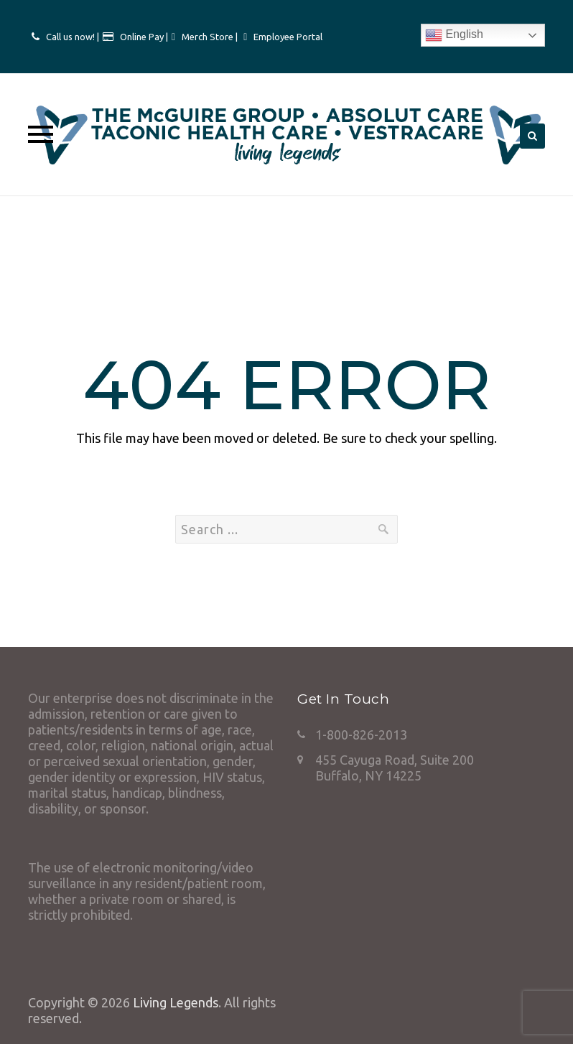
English (454, 35)
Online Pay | (144, 37)
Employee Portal (287, 37)
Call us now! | (72, 37)
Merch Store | (211, 37)
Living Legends (175, 1002)
